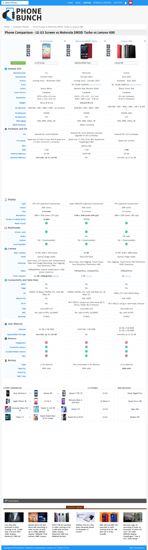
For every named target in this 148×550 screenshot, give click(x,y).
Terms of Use (63, 548)
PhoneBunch (19, 548)
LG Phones (93, 388)
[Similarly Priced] (95, 85)
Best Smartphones (137, 548)
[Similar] (56, 276)
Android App (40, 548)
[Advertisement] (101, 14)
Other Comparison (12, 388)
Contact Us (51, 548)
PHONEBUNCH (29, 14)
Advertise (30, 548)
